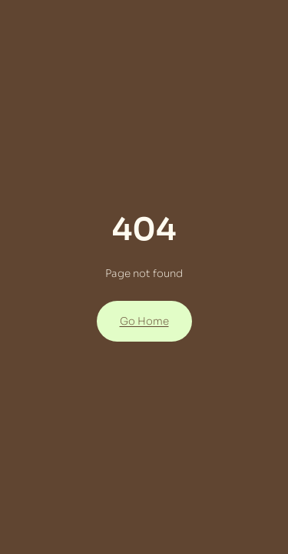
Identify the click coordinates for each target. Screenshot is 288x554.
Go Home (144, 321)
